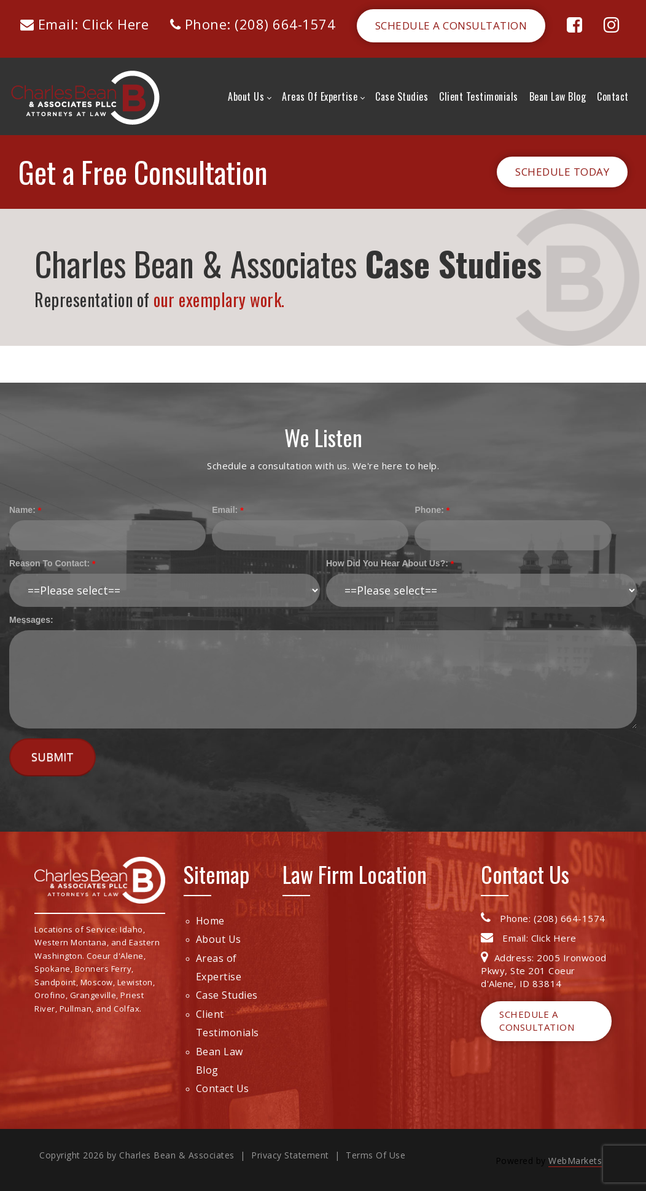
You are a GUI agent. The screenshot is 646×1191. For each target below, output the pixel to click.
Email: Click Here (84, 24)
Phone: (428, 510)
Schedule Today (562, 172)
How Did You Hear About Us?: (387, 563)
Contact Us (222, 1088)
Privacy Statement (290, 1155)
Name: (22, 510)
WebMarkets (575, 1160)
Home (210, 920)
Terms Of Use (375, 1155)
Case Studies (227, 995)
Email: (225, 510)
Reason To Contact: (49, 563)
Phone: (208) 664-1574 (253, 24)
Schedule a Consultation (451, 25)
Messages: (31, 619)
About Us (218, 939)
